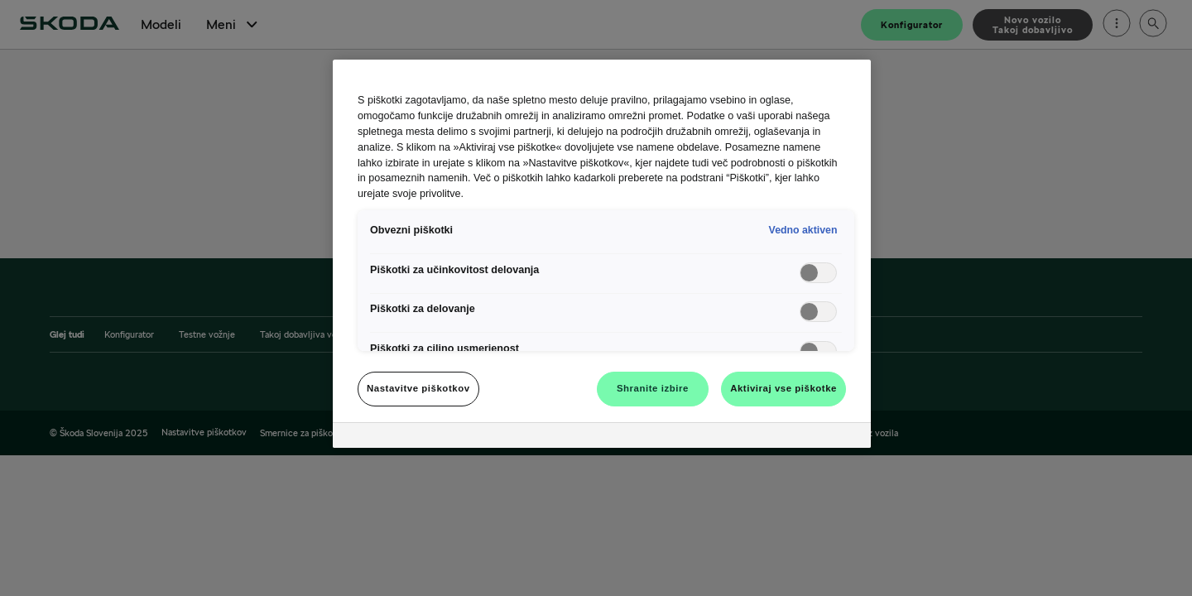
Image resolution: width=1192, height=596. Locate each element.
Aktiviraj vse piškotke (783, 388)
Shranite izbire (653, 388)
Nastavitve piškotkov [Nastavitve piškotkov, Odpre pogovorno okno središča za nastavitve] (418, 388)
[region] (602, 254)
